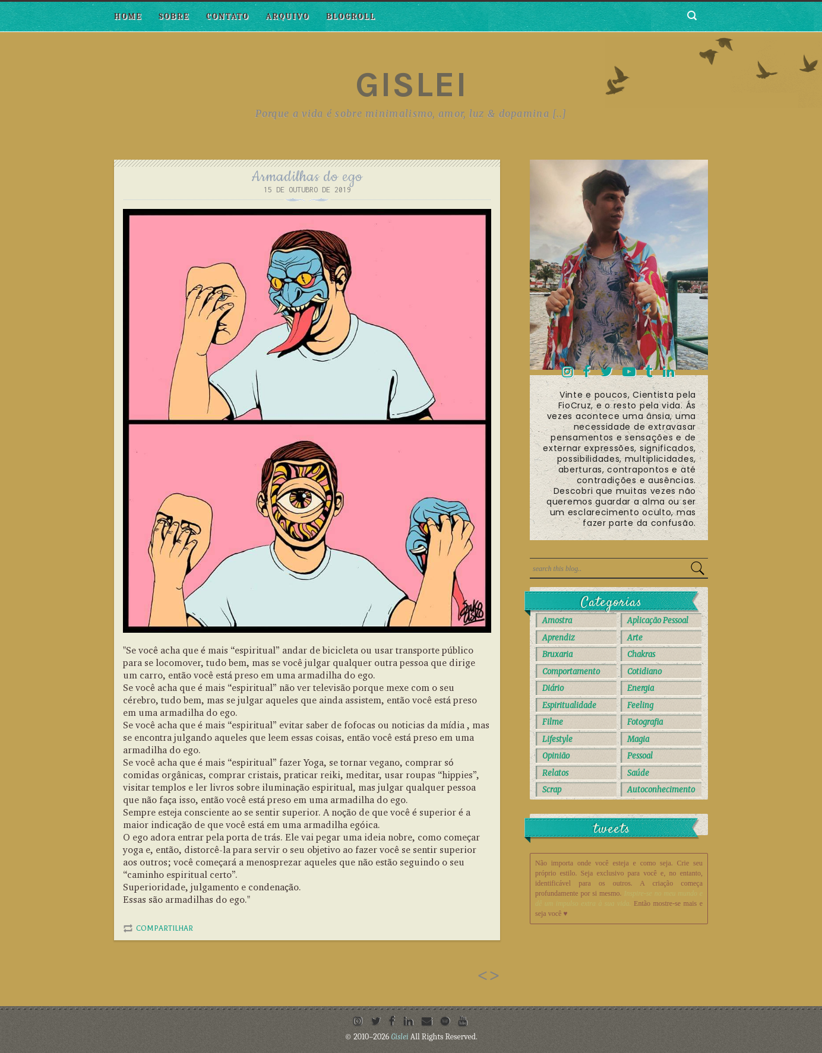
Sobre (174, 16)
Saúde (638, 773)
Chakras (641, 654)
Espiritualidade (569, 705)
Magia (638, 739)
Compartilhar (164, 928)
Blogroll (350, 16)
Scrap (551, 790)
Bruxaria (557, 654)
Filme (552, 722)
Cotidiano (644, 672)
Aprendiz (558, 638)
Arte (635, 638)
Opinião (556, 756)
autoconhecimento (661, 790)
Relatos (555, 773)
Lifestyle (557, 739)
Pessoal (640, 756)
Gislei (411, 84)
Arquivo (287, 16)
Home (128, 16)
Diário (553, 688)
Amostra (557, 621)
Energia (640, 688)
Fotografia (645, 722)
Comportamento (571, 672)
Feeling (640, 705)
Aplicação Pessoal (657, 621)
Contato (227, 16)
